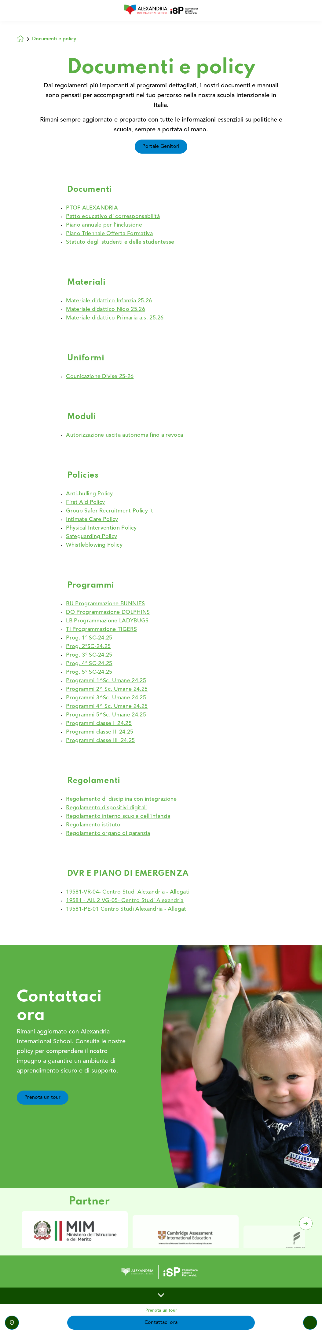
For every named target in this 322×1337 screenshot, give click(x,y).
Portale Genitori (160, 146)
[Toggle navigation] (310, 1323)
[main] (161, 679)
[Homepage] (24, 38)
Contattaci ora (161, 1322)
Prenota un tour (42, 1108)
